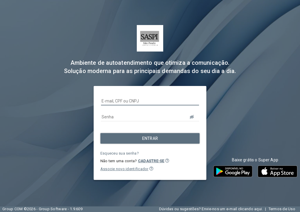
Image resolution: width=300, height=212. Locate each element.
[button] (167, 161)
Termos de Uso (282, 209)
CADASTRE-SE (151, 161)
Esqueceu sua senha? (119, 153)
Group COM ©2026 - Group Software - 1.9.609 (42, 209)
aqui (258, 209)
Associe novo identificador (124, 169)
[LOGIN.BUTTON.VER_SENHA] (192, 117)
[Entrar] (150, 138)
